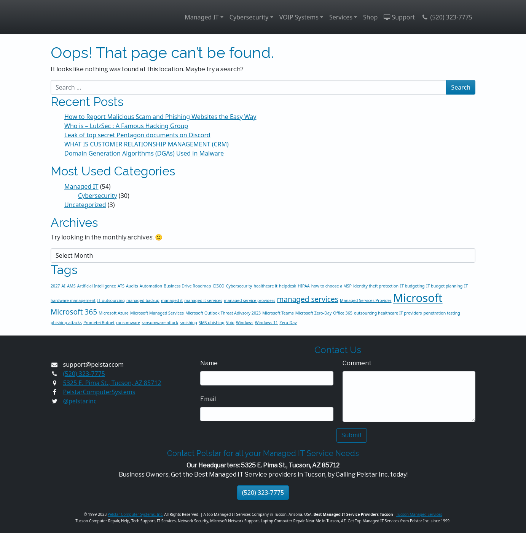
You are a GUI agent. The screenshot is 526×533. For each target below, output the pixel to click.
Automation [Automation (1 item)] (151, 286)
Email (208, 399)
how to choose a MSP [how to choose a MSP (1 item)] (331, 286)
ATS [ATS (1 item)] (121, 286)
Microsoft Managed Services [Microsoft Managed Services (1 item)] (157, 313)
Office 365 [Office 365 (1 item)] (342, 313)
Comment (357, 363)
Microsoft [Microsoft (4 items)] (418, 297)
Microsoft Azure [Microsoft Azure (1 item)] (114, 313)
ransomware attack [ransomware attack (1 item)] (160, 322)
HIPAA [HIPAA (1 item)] (303, 286)
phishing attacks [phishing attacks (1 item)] (66, 322)
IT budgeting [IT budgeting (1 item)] (412, 286)
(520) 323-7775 (446, 17)
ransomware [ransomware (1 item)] (128, 322)
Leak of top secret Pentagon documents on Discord (137, 135)
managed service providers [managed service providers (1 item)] (249, 300)
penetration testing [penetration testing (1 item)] (442, 313)
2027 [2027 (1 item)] (55, 286)
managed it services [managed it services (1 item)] (203, 300)
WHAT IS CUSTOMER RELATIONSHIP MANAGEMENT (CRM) (146, 144)
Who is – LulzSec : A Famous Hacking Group (126, 126)
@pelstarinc (80, 401)
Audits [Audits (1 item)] (132, 286)
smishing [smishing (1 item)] (188, 322)
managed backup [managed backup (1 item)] (142, 300)
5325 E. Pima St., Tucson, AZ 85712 (112, 383)
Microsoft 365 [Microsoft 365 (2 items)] (74, 312)
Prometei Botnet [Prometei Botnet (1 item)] (99, 322)
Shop (370, 17)
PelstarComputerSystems (99, 392)
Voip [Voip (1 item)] (230, 322)
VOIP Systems (299, 17)
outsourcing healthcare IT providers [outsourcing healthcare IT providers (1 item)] (388, 313)
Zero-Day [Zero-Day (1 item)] (287, 322)
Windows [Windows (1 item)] (244, 322)
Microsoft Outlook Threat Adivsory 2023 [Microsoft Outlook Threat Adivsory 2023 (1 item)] (223, 313)
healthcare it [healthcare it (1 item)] (265, 286)
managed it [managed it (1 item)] (172, 300)
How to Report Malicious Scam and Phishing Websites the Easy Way (160, 116)
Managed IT (202, 17)
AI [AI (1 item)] (63, 286)
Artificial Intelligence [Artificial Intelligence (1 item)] (96, 286)
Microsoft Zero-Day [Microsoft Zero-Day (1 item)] (313, 313)
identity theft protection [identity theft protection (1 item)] (375, 286)
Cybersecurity (249, 17)
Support (399, 17)
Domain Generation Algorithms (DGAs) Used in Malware (144, 153)
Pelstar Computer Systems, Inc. (135, 514)
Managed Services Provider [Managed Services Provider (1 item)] (366, 300)
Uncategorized (85, 205)
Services (340, 17)
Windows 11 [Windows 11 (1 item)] (266, 322)
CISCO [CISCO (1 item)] (219, 286)
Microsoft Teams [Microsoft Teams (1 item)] (277, 313)
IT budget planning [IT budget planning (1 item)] (444, 286)
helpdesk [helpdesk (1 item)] (287, 286)
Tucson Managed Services (419, 514)
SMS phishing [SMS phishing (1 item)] (212, 322)
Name (209, 363)
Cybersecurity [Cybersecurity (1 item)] (239, 286)
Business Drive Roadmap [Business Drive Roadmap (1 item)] (187, 286)
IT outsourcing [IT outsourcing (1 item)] (111, 300)
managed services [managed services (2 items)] (307, 299)
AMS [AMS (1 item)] (71, 286)
